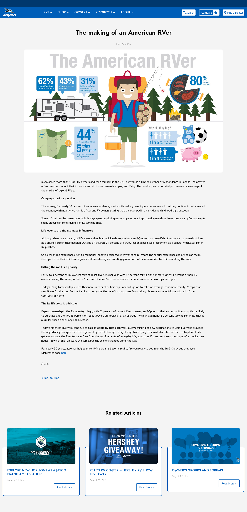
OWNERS (80, 12)
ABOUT (125, 12)
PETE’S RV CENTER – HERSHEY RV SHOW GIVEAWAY (121, 472)
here (63, 353)
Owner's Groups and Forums (197, 470)
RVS (46, 12)
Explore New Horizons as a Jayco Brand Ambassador (36, 472)
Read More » (64, 487)
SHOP (62, 12)
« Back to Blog (50, 378)
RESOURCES (104, 12)
